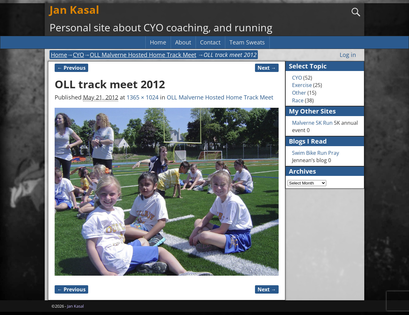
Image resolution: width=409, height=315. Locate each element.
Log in (348, 55)
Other (299, 92)
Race (298, 100)
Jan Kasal (74, 9)
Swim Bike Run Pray (315, 152)
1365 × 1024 (142, 97)
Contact (210, 42)
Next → (267, 67)
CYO (78, 55)
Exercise (302, 85)
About (183, 42)
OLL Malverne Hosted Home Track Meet (143, 55)
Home (158, 42)
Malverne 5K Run (312, 122)
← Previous (71, 67)
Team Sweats (247, 42)
